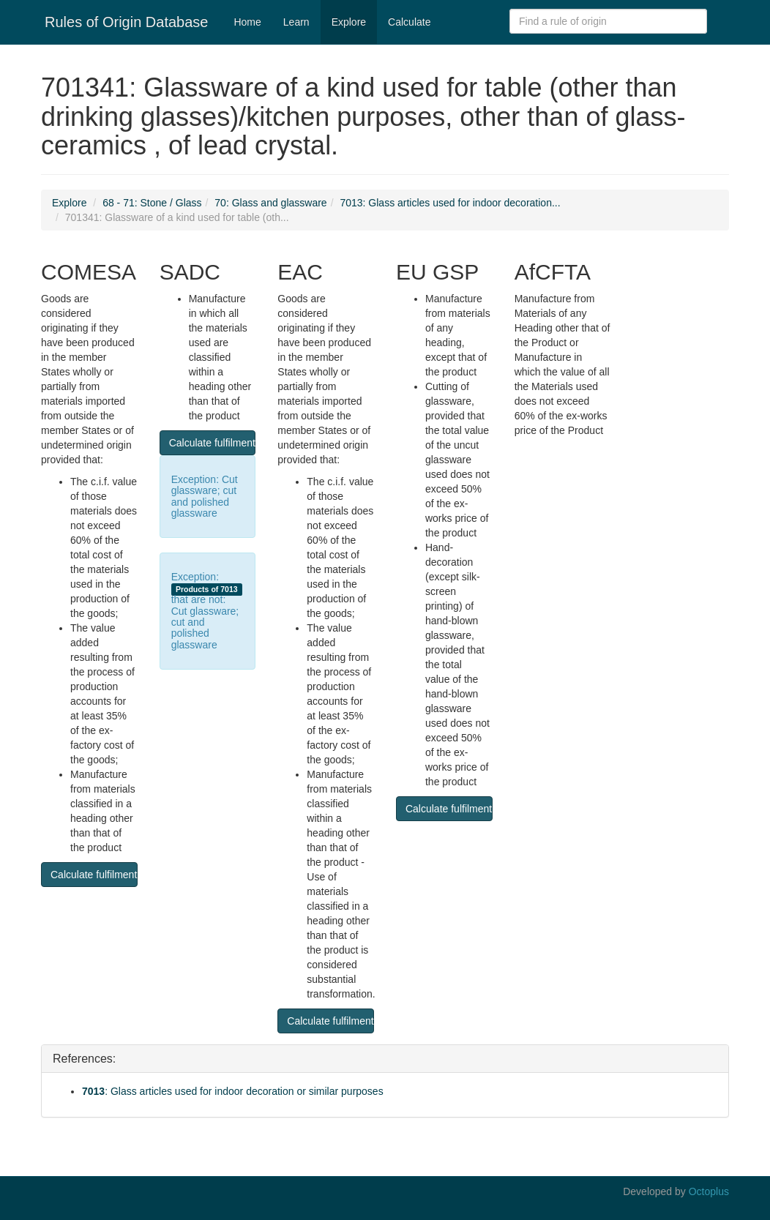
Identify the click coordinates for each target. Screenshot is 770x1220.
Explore (349, 22)
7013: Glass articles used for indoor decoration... (450, 203)
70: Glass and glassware (270, 203)
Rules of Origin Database (126, 22)
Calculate (409, 22)
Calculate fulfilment (94, 874)
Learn (296, 22)
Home (247, 22)
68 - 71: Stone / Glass (151, 203)
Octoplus (709, 1191)
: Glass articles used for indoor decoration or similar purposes (233, 1091)
